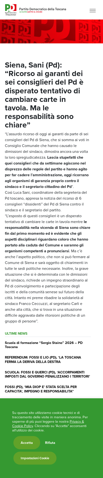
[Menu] (92, 10)
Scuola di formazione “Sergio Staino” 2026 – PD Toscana (44, 344)
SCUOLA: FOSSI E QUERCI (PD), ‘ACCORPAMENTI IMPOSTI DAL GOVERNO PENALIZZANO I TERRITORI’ (47, 374)
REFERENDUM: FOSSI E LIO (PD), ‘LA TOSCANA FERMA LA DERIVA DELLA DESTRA (43, 359)
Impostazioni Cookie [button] (35, 458)
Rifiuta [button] (50, 442)
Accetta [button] (27, 442)
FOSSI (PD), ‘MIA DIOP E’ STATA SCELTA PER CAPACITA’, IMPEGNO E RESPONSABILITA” (41, 388)
